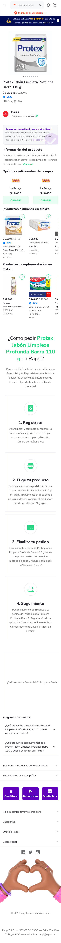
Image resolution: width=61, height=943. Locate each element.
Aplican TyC (48, 22)
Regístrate (36, 18)
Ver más (28, 164)
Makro (15, 112)
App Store (11, 793)
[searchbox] (27, 5)
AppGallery (50, 793)
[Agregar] (22, 216)
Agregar (15, 200)
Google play (30, 793)
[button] (30, 13)
